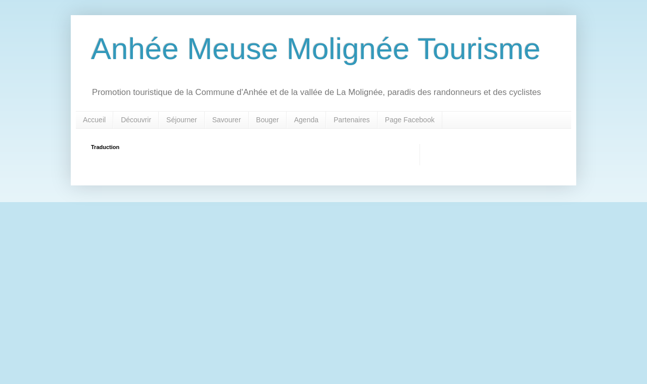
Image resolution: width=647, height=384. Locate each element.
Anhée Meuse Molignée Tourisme (315, 49)
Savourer (226, 120)
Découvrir (136, 120)
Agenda (306, 120)
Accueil (94, 120)
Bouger (267, 120)
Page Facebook (410, 120)
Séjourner (181, 120)
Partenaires (352, 120)
